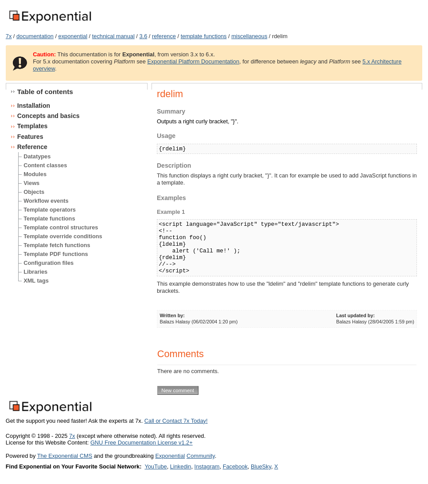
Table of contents (45, 91)
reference (164, 36)
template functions (204, 36)
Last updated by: (355, 315)
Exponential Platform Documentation (193, 61)
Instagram (207, 466)
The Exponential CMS (64, 456)
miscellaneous (249, 36)
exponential (72, 36)
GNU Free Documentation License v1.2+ (141, 442)
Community (201, 456)
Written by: (172, 315)
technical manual (113, 36)
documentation (35, 36)
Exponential (170, 456)
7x (9, 36)
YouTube (155, 466)
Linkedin (180, 466)
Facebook (235, 466)
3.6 (143, 36)
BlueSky (261, 466)
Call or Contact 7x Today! (176, 420)
